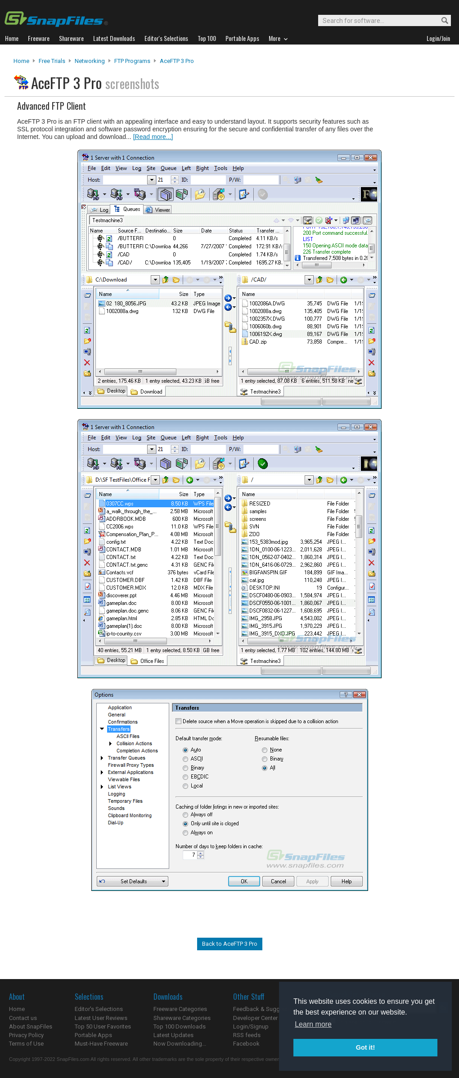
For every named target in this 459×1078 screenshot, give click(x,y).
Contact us (23, 1018)
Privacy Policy (26, 1035)
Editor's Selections (99, 1009)
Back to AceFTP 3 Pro (229, 943)
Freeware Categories (180, 1009)
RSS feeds (247, 1035)
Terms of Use (26, 1043)
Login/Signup (251, 1026)
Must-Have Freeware (101, 1043)
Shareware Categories (182, 1018)
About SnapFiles (30, 1026)
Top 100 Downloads (179, 1026)
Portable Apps (93, 1035)
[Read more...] (153, 136)
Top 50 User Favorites (103, 1026)
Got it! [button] (365, 1047)
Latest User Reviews (101, 1018)
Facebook (246, 1043)
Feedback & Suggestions (266, 1009)
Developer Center (255, 1018)
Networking (90, 61)
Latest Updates (173, 1035)
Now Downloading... (179, 1043)
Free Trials (52, 61)
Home (21, 61)
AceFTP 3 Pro (177, 61)
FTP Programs (132, 61)
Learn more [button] (313, 1024)
